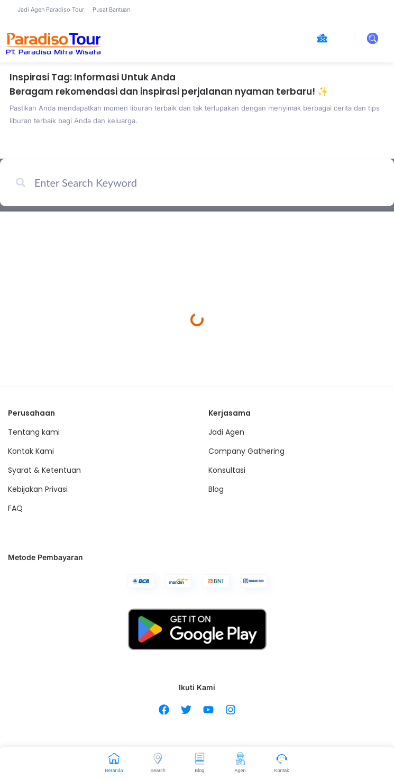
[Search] (157, 758)
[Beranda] (114, 758)
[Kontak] (281, 758)
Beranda (114, 770)
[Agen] (240, 758)
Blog (199, 770)
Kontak (281, 770)
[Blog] (199, 758)
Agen (240, 770)
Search (158, 770)
